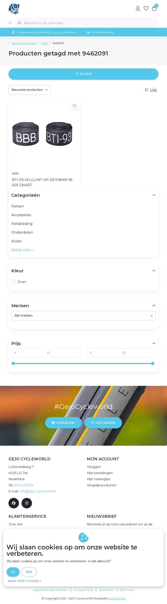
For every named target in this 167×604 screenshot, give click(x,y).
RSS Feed (127, 590)
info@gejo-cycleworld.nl (38, 491)
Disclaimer (106, 590)
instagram (103, 423)
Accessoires (21, 215)
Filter (83, 74)
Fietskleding (22, 224)
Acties (16, 241)
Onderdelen (22, 232)
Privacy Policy (83, 590)
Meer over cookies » (24, 581)
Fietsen (17, 206)
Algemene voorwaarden (50, 590)
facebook (63, 423)
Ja (13, 572)
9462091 (58, 43)
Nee (29, 572)
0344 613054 (23, 485)
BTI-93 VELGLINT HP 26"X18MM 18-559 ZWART (42, 182)
